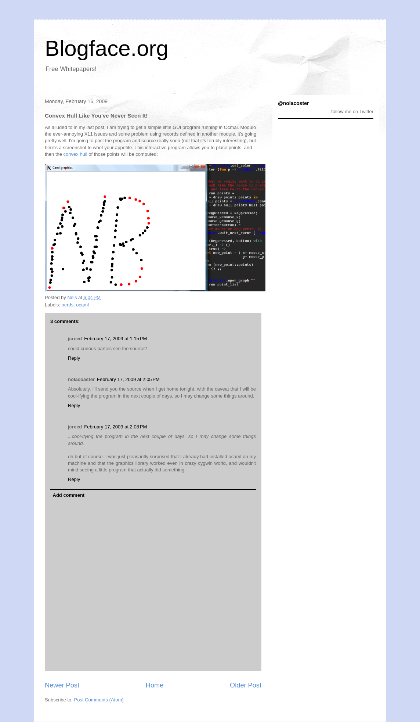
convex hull (75, 154)
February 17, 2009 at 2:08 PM (115, 427)
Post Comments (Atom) (99, 700)
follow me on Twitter (352, 111)
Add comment (69, 495)
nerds (68, 305)
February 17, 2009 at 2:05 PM (128, 379)
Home (155, 685)
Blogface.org (107, 48)
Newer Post (62, 685)
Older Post (245, 685)
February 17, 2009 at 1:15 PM (115, 338)
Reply (74, 358)
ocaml (82, 305)
